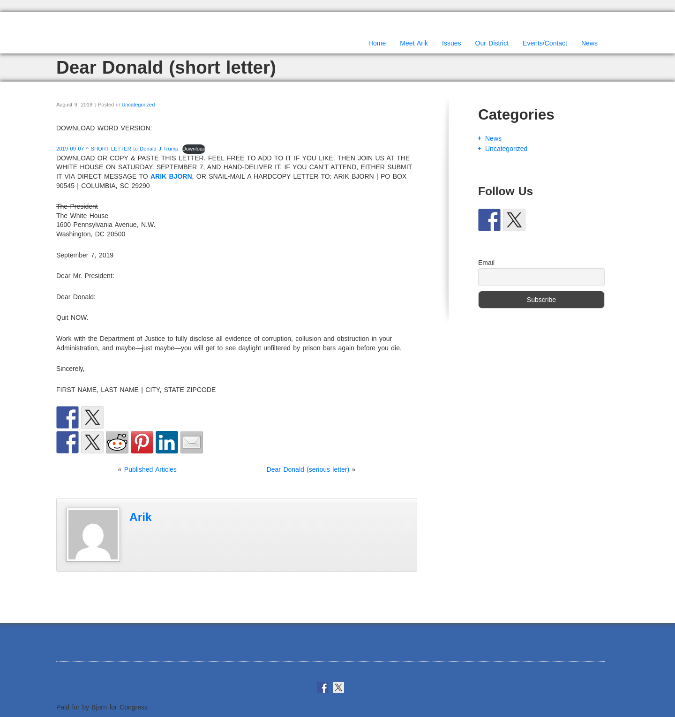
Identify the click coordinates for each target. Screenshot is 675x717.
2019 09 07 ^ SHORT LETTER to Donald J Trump (117, 148)
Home (377, 43)
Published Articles (150, 469)
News (589, 43)
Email (486, 262)
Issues (451, 43)
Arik (140, 517)
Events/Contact (545, 43)
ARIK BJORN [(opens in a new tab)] (171, 176)
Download (194, 148)
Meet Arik (414, 43)
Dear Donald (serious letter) (308, 469)
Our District (492, 43)
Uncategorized (138, 104)
